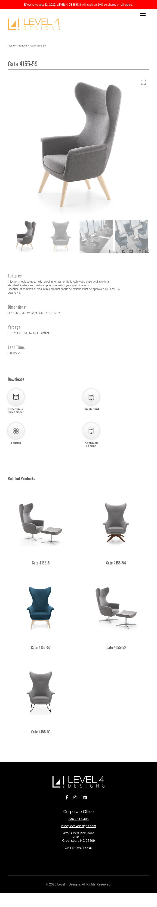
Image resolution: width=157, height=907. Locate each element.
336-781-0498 (78, 819)
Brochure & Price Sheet (15, 411)
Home (11, 45)
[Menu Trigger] (142, 13)
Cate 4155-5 (41, 563)
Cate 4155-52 (116, 647)
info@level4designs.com (78, 826)
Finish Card (91, 409)
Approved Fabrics (91, 444)
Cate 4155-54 (116, 563)
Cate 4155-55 (41, 647)
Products (23, 45)
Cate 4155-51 (40, 732)
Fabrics (16, 443)
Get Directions (78, 848)
